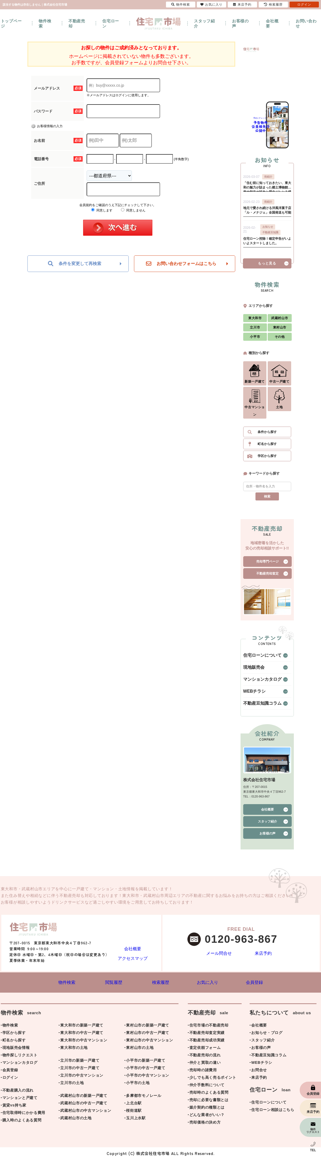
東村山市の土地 (139, 1051)
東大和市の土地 (74, 1051)
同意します (101, 210)
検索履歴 (273, 4)
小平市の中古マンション (147, 1079)
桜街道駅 (134, 1114)
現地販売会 (251, 670)
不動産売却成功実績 (207, 1044)
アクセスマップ (132, 960)
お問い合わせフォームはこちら (181, 263)
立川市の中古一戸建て (79, 1071)
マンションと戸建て (20, 1101)
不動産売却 (76, 23)
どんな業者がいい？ (207, 1118)
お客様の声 (240, 23)
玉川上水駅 (136, 1122)
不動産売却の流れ (205, 1059)
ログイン (10, 1081)
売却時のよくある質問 (209, 1096)
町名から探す (267, 446)
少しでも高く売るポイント (212, 1081)
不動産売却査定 (267, 576)
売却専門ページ (267, 564)
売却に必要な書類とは (209, 1103)
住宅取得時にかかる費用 (24, 1116)
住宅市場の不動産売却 (209, 1029)
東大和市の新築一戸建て (81, 1029)
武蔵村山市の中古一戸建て (83, 1107)
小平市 (255, 339)
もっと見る (267, 266)
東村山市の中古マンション (149, 1044)
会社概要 (272, 23)
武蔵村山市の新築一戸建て (83, 1099)
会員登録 (10, 1074)
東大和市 (255, 321)
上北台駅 (134, 1107)
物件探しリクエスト (20, 1059)
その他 (280, 339)
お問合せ (259, 1074)
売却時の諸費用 (203, 1074)
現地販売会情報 (16, 1051)
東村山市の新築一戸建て (147, 1029)
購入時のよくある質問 (22, 1124)
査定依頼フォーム (205, 1051)
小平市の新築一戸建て (145, 1064)
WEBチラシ (251, 694)
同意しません (133, 210)
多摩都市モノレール (143, 1099)
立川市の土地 (72, 1086)
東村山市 (279, 330)
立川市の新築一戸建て (79, 1064)
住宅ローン (110, 23)
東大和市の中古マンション (83, 1044)
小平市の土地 (137, 1086)
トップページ (11, 23)
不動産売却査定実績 (207, 1036)
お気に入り (211, 4)
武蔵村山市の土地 (76, 1122)
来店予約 (263, 956)
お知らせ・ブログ (267, 1036)
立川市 (255, 330)
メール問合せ (219, 956)
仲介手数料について (207, 1088)
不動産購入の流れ (18, 1094)
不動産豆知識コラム (257, 706)
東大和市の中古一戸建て (81, 1036)
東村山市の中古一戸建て (147, 1036)
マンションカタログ (257, 682)
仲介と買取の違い (205, 1066)
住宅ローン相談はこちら (272, 1113)
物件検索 (45, 23)
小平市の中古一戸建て (145, 1071)
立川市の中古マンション (81, 1079)
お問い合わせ (306, 23)
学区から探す (267, 458)
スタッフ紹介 (204, 23)
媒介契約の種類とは (207, 1111)
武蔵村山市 (279, 321)
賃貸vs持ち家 (14, 1109)
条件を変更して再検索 (74, 263)
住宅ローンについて (257, 658)
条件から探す (267, 434)
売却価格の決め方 (205, 1126)
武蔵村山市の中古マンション (85, 1114)
